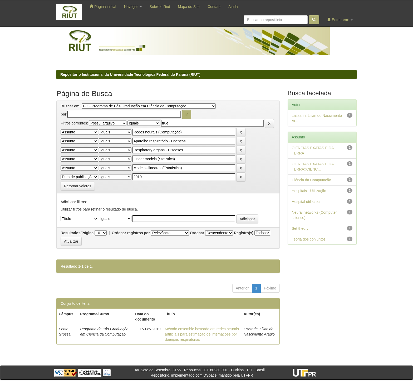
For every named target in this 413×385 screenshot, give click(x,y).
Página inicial (103, 6)
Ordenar (197, 233)
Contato (214, 6)
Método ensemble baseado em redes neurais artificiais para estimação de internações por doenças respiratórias (202, 334)
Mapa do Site (189, 6)
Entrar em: (340, 19)
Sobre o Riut (160, 6)
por (64, 114)
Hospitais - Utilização (309, 191)
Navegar (133, 6)
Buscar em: (71, 106)
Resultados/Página (77, 233)
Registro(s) (243, 233)
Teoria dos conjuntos (309, 239)
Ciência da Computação (311, 180)
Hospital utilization (307, 201)
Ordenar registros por (131, 233)
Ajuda (233, 6)
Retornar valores (77, 186)
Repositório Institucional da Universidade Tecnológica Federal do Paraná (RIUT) (130, 74)
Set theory (300, 228)
